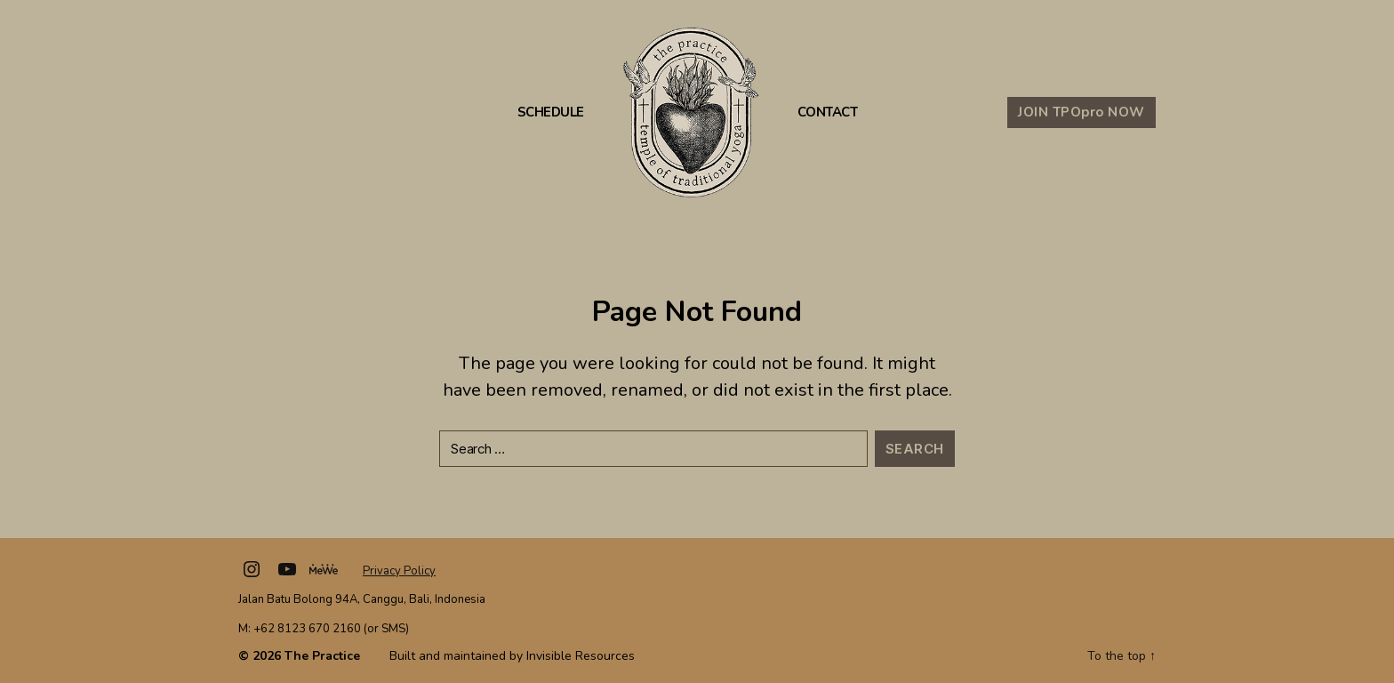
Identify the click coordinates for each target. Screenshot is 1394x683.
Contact (827, 112)
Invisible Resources (580, 655)
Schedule (550, 112)
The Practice (322, 655)
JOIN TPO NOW (1081, 112)
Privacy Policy (399, 571)
